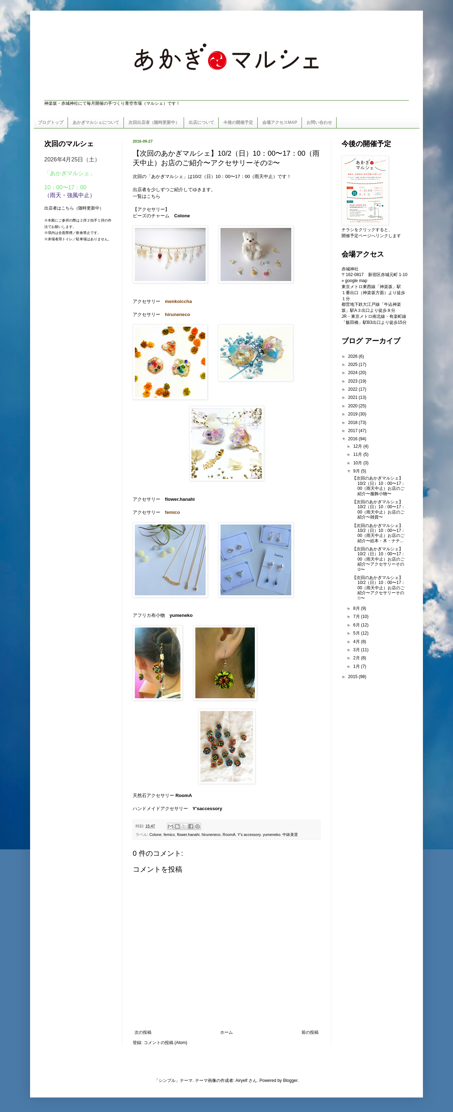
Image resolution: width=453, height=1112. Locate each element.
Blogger (290, 1080)
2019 (353, 414)
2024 (353, 372)
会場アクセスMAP (279, 122)
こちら (153, 196)
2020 (353, 405)
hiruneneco (211, 834)
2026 (353, 356)
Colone (155, 834)
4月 (357, 641)
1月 (357, 666)
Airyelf (241, 1080)
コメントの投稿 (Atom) (165, 1042)
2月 (357, 657)
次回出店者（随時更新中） (153, 122)
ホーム (226, 1032)
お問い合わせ (319, 122)
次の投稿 (142, 1032)
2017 (353, 430)
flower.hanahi (188, 834)
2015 (353, 676)
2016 (353, 438)
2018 (353, 422)
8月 (357, 608)
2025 (353, 364)
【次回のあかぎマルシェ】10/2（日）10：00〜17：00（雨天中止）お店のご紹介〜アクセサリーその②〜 (378, 559)
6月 (357, 625)
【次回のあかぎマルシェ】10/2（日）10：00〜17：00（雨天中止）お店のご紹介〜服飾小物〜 (378, 486)
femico (169, 834)
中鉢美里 (290, 834)
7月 (357, 616)
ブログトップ (50, 122)
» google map (354, 280)
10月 (358, 462)
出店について (201, 122)
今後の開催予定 (238, 122)
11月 (358, 454)
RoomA (184, 795)
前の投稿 (310, 1032)
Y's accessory (248, 834)
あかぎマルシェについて (96, 122)
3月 (357, 649)
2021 (353, 397)
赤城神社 (350, 268)
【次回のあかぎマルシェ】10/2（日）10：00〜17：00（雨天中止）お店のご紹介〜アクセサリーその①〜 (378, 588)
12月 (358, 446)
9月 (357, 471)
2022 (353, 389)
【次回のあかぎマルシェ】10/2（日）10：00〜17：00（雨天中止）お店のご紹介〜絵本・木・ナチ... (378, 533)
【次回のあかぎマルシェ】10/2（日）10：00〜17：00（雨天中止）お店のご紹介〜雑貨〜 (378, 509)
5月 (357, 633)
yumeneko (271, 834)
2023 (353, 381)
